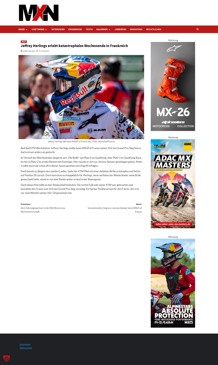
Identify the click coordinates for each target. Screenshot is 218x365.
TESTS (89, 29)
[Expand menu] (26, 29)
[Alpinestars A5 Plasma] (173, 282)
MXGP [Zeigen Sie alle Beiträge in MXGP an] (24, 42)
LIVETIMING (40, 29)
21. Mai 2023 (44, 51)
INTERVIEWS (58, 29)
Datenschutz (26, 347)
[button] (6, 358)
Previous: (51, 208)
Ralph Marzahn (29, 51)
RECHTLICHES (153, 29)
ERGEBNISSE (75, 29)
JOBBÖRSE (120, 29)
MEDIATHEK (136, 29)
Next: (111, 208)
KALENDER (103, 29)
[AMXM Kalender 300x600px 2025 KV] (173, 183)
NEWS (23, 29)
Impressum (25, 344)
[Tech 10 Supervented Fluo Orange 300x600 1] (173, 86)
